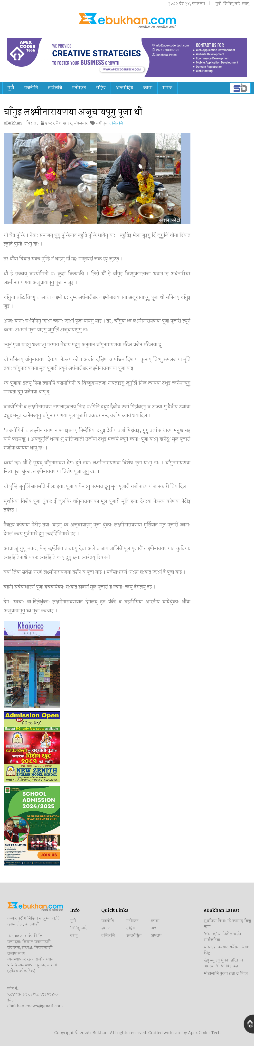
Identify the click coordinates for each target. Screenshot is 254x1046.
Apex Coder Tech (204, 1033)
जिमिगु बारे (231, 3)
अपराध (156, 935)
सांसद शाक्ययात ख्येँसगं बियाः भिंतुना (226, 950)
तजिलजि (55, 88)
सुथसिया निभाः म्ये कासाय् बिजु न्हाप (227, 924)
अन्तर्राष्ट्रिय (124, 88)
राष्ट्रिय (101, 88)
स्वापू (245, 3)
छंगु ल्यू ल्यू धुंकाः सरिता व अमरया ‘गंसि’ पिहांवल (223, 963)
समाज (167, 88)
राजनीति (31, 88)
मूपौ (218, 3)
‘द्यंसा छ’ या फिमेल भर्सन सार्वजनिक (222, 937)
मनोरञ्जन (79, 88)
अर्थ (154, 928)
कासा (147, 88)
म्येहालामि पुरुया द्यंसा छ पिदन (226, 973)
